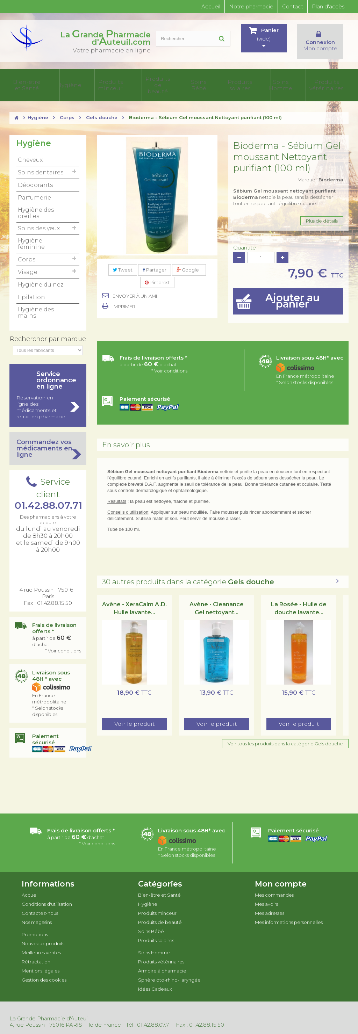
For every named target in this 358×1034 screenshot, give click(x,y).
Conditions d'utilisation (47, 896)
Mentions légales (40, 963)
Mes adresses (269, 905)
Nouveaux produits (43, 935)
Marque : (320, 172)
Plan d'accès (328, 6)
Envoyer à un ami (135, 288)
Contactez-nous (40, 905)
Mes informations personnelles (289, 914)
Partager (154, 262)
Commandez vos (47, 440)
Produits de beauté (112, 81)
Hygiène (54, 81)
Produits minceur (81, 81)
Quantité (244, 240)
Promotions (35, 926)
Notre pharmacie (251, 6)
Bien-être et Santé (25, 81)
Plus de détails (322, 213)
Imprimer (124, 299)
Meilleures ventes (41, 944)
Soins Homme (191, 81)
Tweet (123, 262)
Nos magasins (37, 914)
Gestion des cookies (44, 972)
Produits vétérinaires (221, 81)
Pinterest (157, 274)
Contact (292, 6)
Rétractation (36, 953)
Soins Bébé (139, 81)
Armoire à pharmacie (256, 81)
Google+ (189, 262)
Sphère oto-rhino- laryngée (297, 81)
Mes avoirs (266, 896)
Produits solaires (164, 81)
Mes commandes (274, 887)
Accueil (210, 6)
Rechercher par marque (48, 331)
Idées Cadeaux (334, 81)
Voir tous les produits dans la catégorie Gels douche (285, 736)
